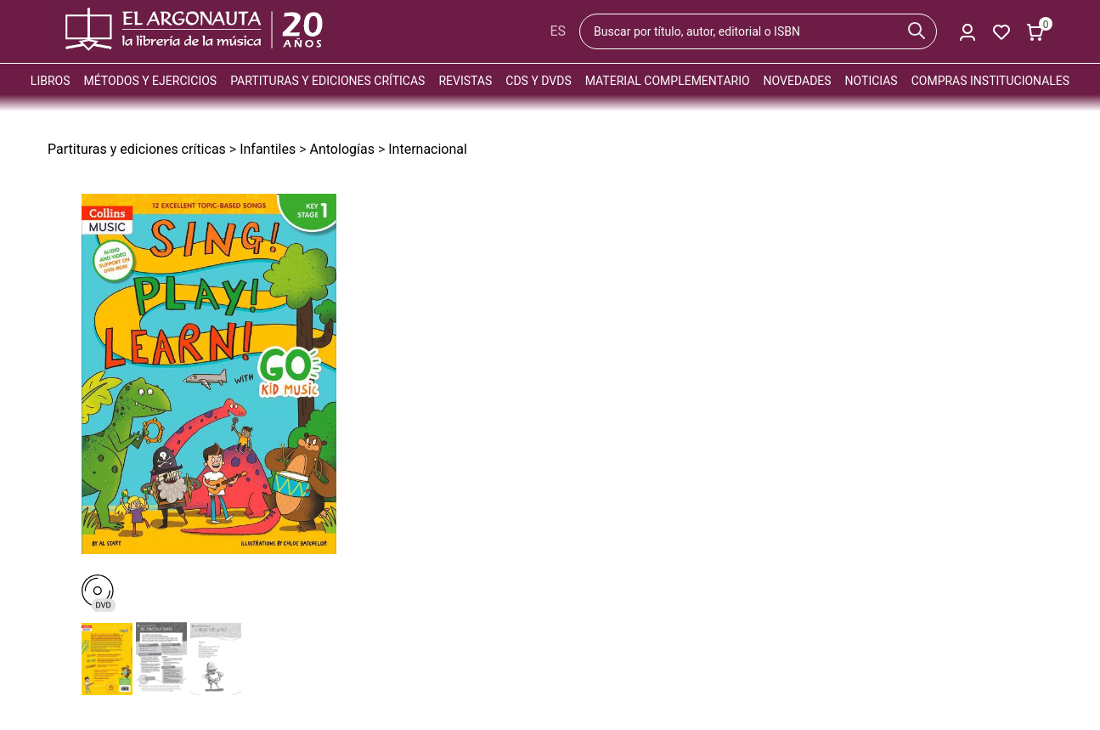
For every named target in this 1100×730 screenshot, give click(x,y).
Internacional (427, 149)
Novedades (798, 81)
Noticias (871, 81)
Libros (51, 81)
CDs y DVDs (538, 81)
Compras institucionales (990, 81)
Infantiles (268, 149)
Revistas (465, 81)
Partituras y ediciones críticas (327, 81)
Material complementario (667, 81)
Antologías (342, 149)
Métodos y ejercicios (150, 81)
